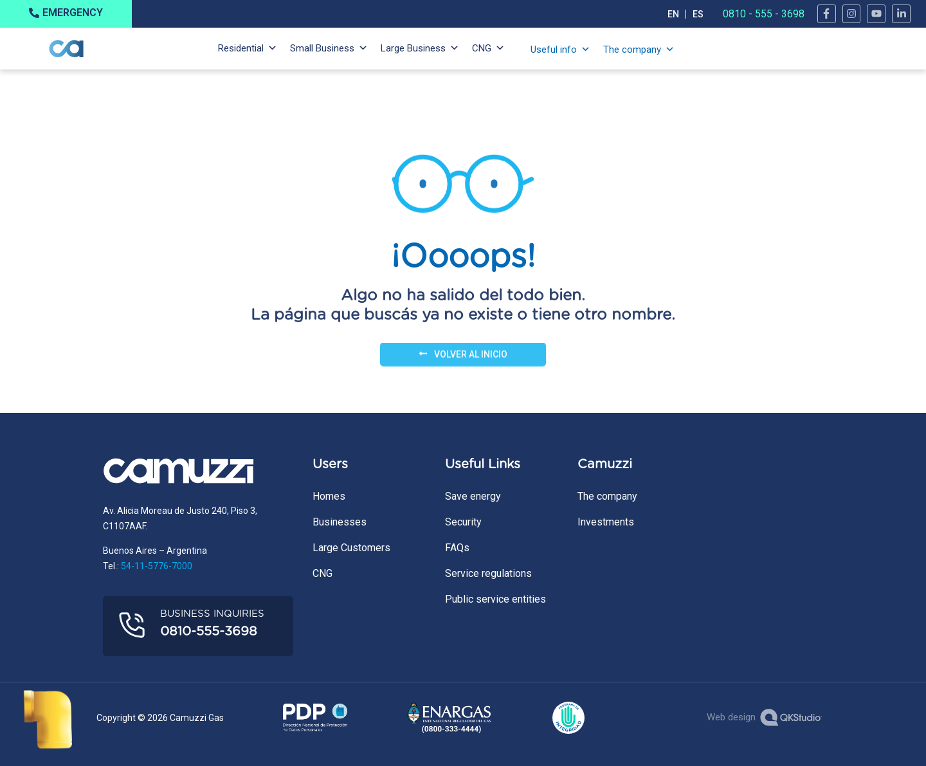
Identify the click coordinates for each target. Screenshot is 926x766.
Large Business (413, 48)
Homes (329, 496)
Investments (605, 522)
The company (632, 49)
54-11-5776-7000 (156, 566)
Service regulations (488, 573)
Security (463, 522)
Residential (241, 48)
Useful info (554, 49)
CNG (481, 48)
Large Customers (351, 548)
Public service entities (495, 599)
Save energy (473, 496)
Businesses (340, 522)
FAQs (457, 548)
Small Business (322, 48)
